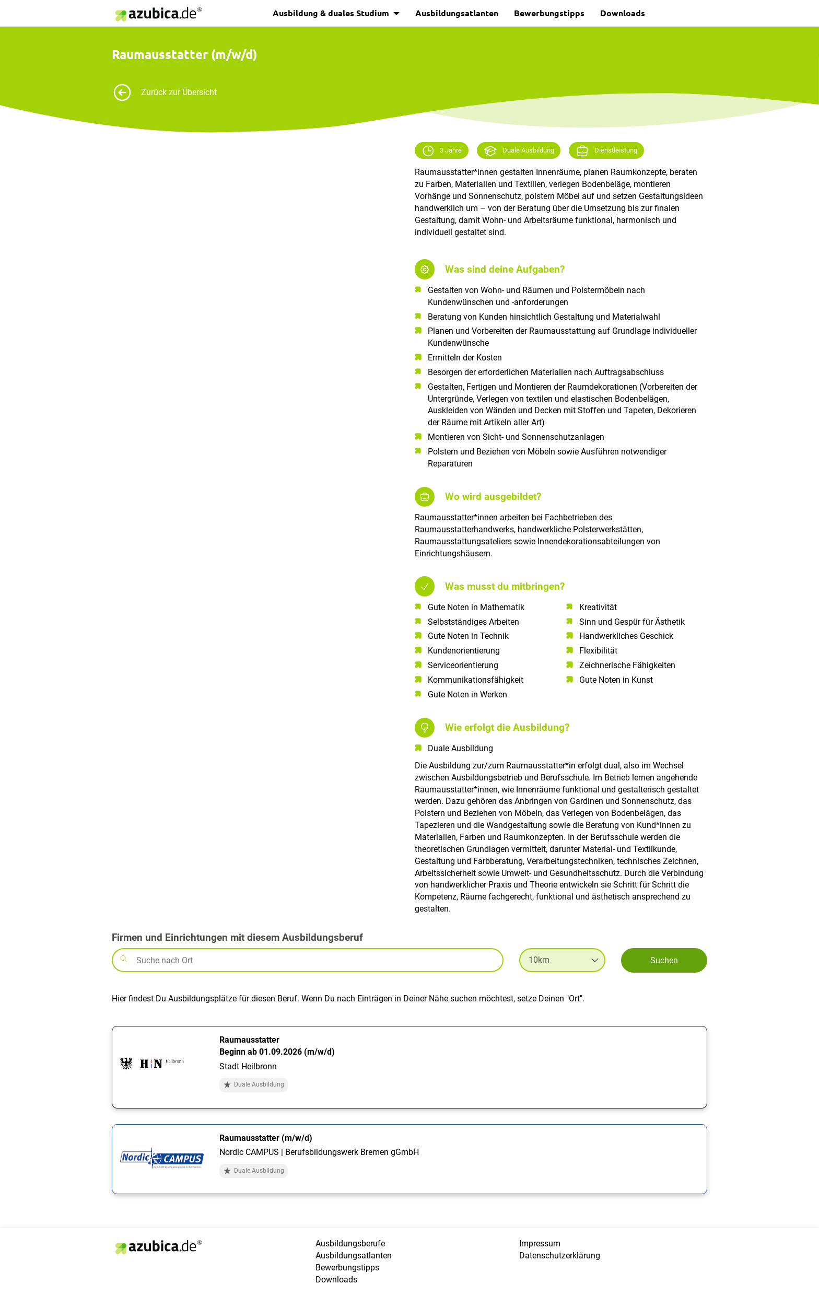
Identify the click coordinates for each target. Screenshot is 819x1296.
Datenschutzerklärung (559, 1255)
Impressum (539, 1243)
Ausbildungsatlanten (456, 12)
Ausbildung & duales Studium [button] (332, 12)
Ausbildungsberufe (350, 1243)
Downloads (622, 12)
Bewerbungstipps (549, 12)
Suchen (664, 960)
